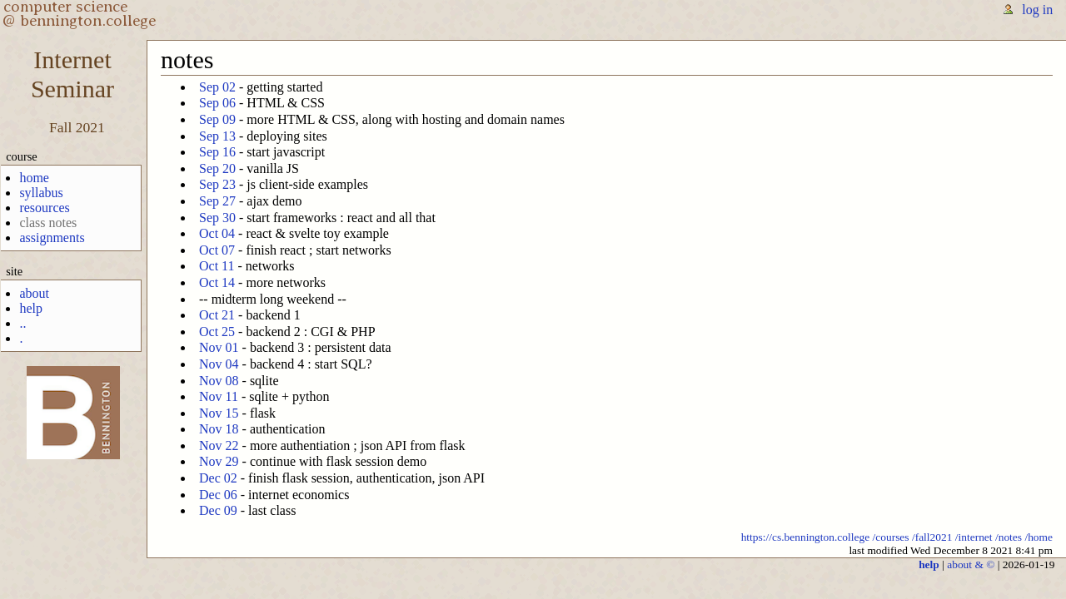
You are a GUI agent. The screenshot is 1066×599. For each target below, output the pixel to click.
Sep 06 (217, 103)
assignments (51, 237)
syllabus (40, 193)
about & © (970, 564)
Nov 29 (219, 461)
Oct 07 (217, 250)
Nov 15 (219, 413)
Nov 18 (219, 429)
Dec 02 (218, 478)
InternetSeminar (72, 74)
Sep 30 (217, 217)
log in (1037, 9)
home (34, 178)
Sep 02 (217, 87)
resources (44, 207)
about (34, 293)
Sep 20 (217, 168)
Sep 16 (217, 152)
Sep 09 (217, 119)
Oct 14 (217, 282)
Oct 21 (217, 315)
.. (22, 323)
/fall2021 (932, 537)
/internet (974, 537)
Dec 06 (218, 495)
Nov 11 (218, 396)
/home (1038, 537)
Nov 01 (219, 347)
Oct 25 (217, 331)
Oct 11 (217, 266)
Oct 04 (217, 233)
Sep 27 (217, 201)
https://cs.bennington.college (805, 537)
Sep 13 (217, 136)
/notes (1008, 537)
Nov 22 (219, 445)
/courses (891, 537)
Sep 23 (217, 184)
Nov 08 (219, 381)
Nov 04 (219, 364)
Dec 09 (218, 510)
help (30, 308)
